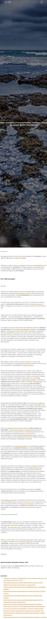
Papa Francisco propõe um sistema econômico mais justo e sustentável (23, 604)
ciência (4, 315)
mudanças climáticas (20, 258)
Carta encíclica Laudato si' (29, 379)
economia (11, 331)
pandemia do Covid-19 (25, 293)
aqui (18, 567)
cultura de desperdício (27, 503)
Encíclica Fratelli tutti (26, 541)
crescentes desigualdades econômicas (25, 329)
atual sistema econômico (9, 500)
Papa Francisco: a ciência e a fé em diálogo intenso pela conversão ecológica (24, 606)
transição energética (21, 446)
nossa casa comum (36, 304)
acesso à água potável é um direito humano (22, 430)
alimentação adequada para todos (26, 435)
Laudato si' (40, 403)
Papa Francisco (38, 265)
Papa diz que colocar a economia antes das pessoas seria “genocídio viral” (24, 611)
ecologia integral (37, 381)
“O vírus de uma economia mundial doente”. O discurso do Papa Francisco (24, 608)
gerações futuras (28, 365)
